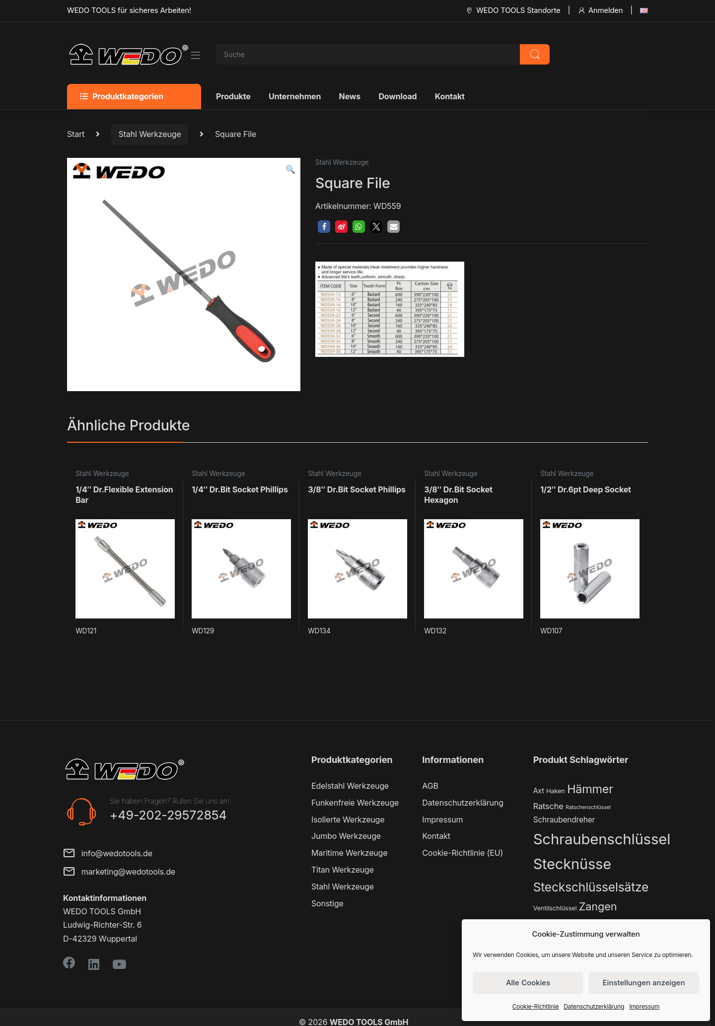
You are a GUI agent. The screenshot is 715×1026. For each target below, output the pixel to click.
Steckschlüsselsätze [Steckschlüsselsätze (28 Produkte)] (591, 887)
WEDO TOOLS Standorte (512, 10)
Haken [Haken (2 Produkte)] (555, 791)
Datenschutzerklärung (594, 1006)
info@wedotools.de (107, 854)
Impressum (644, 1006)
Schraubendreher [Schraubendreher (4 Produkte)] (564, 819)
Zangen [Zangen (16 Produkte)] (598, 906)
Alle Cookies (528, 982)
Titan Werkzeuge (342, 870)
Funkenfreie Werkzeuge (355, 803)
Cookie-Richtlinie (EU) (462, 853)
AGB (430, 786)
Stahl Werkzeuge (150, 134)
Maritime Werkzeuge (349, 853)
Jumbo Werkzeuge (346, 836)
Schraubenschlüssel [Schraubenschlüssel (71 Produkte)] (601, 839)
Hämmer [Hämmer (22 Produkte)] (590, 789)
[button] (290, 169)
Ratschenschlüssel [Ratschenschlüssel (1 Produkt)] (588, 807)
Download (397, 96)
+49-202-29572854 (168, 815)
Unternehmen (295, 96)
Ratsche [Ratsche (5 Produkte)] (548, 806)
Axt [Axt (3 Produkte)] (538, 790)
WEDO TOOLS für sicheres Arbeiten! (129, 10)
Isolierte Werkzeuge (347, 819)
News (349, 96)
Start (75, 134)
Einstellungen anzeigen (644, 982)
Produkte (233, 96)
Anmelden (600, 10)
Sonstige (327, 903)
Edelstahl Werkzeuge (350, 786)
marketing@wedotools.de (119, 872)
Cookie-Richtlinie (535, 1006)
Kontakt (450, 96)
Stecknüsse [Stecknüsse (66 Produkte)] (572, 864)
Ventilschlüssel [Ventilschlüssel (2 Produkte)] (555, 908)
